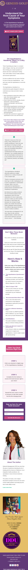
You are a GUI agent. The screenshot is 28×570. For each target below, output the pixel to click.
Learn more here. (7, 487)
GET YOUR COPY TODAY (15, 31)
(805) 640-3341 (14, 559)
